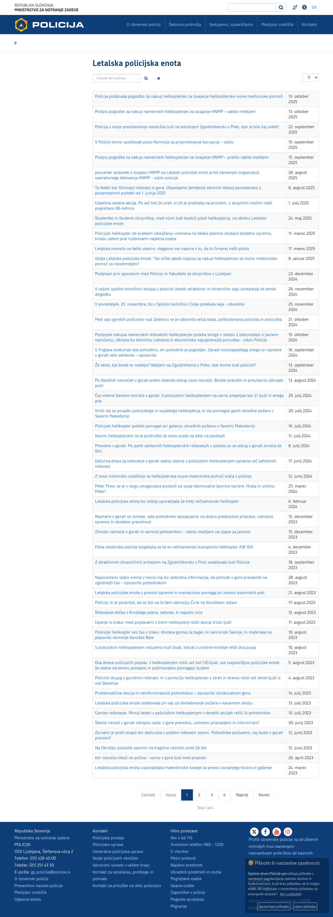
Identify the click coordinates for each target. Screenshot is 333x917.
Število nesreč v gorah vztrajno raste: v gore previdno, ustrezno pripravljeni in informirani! (177, 722)
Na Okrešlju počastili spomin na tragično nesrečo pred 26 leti (151, 747)
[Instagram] (288, 832)
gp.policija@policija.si (50, 872)
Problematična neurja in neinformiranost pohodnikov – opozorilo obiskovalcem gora (172, 693)
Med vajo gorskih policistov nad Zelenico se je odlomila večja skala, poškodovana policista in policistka (188, 319)
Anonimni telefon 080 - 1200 (197, 844)
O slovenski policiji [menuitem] (144, 24)
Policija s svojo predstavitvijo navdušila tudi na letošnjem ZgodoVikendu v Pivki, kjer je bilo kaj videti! (187, 126)
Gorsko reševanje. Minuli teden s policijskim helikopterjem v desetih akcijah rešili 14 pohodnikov (183, 712)
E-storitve (179, 851)
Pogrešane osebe (186, 878)
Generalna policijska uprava (118, 851)
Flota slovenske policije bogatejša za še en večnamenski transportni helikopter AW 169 (174, 546)
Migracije (179, 906)
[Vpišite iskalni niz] (252, 7)
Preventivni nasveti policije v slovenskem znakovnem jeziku (295, 7)
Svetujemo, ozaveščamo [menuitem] (231, 24)
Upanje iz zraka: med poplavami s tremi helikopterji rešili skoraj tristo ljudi (163, 622)
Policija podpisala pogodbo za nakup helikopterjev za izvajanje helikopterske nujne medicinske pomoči (189, 96)
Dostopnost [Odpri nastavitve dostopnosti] (305, 7)
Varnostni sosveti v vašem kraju (121, 865)
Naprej (242, 794)
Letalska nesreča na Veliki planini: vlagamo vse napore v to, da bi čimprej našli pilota (172, 248)
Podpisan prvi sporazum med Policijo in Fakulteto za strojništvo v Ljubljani (163, 273)
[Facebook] (265, 832)
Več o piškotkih (291, 894)
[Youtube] (276, 832)
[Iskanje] (281, 7)
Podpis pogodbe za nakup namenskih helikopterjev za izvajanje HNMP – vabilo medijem (175, 111)
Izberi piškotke (305, 906)
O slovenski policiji (31, 878)
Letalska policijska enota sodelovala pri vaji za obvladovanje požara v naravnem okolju (174, 702)
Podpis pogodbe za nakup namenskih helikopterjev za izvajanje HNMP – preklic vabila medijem (182, 157)
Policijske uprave (108, 844)
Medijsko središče (30, 892)
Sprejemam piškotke (274, 906)
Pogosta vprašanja (187, 899)
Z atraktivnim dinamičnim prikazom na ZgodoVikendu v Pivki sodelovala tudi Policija (172, 562)
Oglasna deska (27, 899)
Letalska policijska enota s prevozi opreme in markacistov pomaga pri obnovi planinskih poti (179, 592)
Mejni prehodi (183, 858)
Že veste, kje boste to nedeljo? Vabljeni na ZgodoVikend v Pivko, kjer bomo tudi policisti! (175, 365)
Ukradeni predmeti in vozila (196, 872)
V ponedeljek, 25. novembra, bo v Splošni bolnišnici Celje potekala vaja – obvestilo (170, 304)
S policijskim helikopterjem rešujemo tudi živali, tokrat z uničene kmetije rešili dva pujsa (175, 647)
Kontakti (309, 24)
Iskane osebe (182, 885)
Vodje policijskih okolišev (115, 858)
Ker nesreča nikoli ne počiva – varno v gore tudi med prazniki (150, 757)
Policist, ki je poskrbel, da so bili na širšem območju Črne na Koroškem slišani (166, 602)
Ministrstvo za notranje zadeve (42, 837)
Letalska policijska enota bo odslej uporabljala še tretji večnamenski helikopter (167, 501)
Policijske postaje (108, 837)
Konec (264, 794)
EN (314, 7)
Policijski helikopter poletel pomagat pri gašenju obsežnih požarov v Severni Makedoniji (175, 425)
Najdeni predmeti (187, 865)
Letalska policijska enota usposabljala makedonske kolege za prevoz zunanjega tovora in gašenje (183, 767)
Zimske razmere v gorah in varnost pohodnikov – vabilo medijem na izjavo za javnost (172, 531)
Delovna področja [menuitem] (185, 24)
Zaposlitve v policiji (188, 892)
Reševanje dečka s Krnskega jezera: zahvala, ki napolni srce (149, 612)
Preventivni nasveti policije (38, 885)
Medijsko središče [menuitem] (277, 24)
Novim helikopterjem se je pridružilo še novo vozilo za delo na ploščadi (160, 435)
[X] (254, 832)
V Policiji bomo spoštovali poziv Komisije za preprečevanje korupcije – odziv (164, 142)
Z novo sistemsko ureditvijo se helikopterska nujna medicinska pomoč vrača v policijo (173, 476)
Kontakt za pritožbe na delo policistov (127, 885)
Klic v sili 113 (181, 837)
